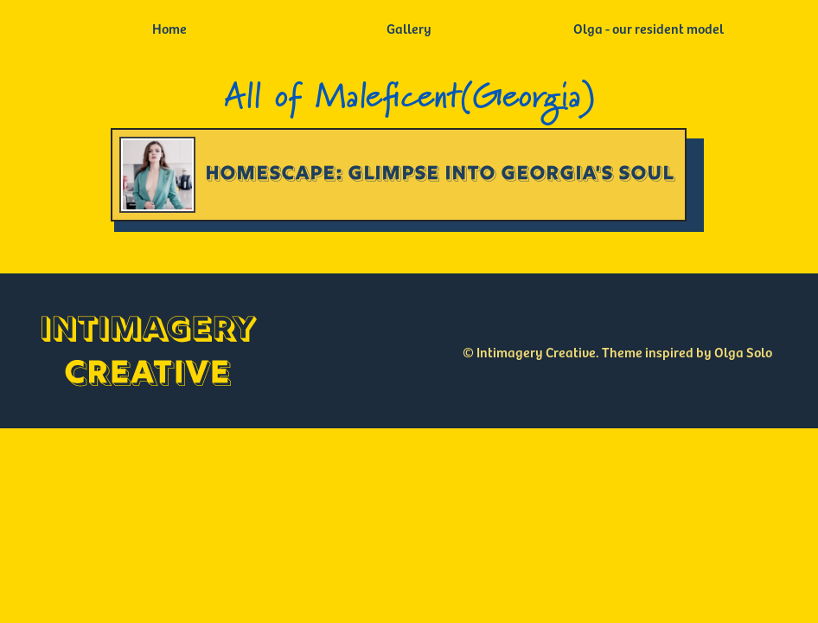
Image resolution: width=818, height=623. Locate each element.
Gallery (409, 27)
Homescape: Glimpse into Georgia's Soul (440, 174)
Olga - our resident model (648, 27)
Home (169, 27)
